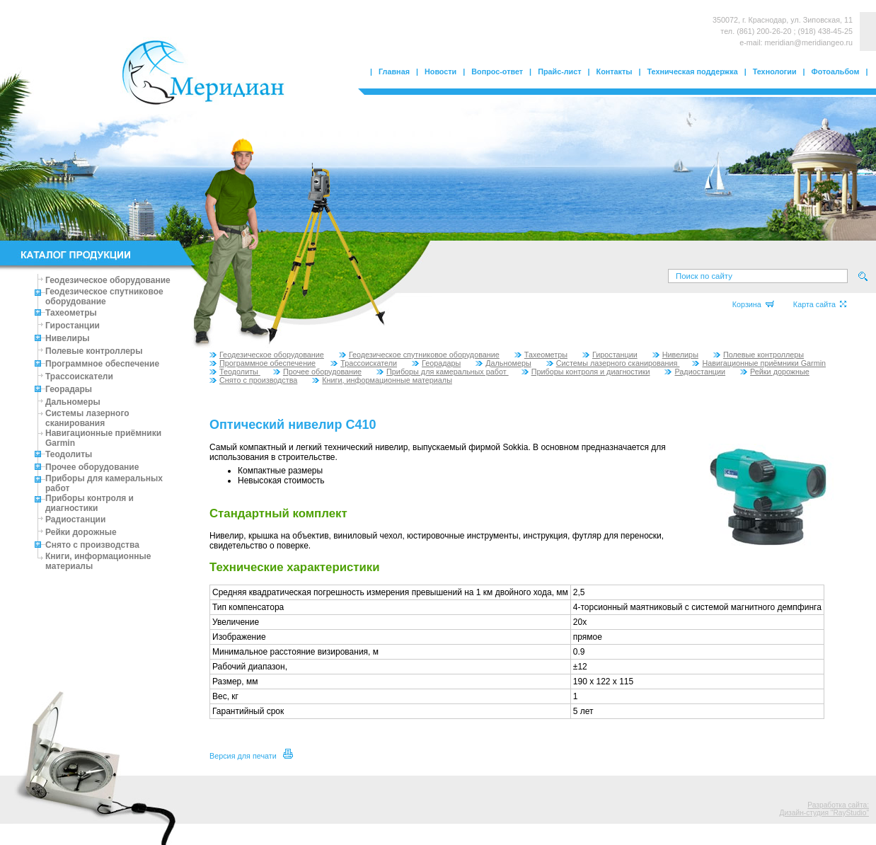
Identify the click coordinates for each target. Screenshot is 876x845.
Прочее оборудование (92, 467)
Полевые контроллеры (93, 351)
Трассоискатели (79, 376)
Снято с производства (92, 545)
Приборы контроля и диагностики (89, 503)
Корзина (753, 304)
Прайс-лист (559, 71)
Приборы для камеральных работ (442, 371)
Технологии (775, 71)
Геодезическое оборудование (108, 280)
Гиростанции (72, 325)
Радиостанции (75, 519)
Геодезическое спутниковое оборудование (104, 296)
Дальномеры (72, 402)
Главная (394, 71)
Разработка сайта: (838, 805)
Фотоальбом (836, 71)
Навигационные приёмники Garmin (759, 363)
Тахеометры (71, 313)
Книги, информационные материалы (382, 380)
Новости (440, 71)
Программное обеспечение (102, 364)
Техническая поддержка (692, 71)
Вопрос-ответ (497, 71)
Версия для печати (251, 756)
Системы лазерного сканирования (87, 418)
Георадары (68, 389)
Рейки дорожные (81, 532)
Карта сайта (819, 304)
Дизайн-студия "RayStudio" (824, 813)
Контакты (615, 71)
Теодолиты (68, 454)
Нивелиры (67, 338)
